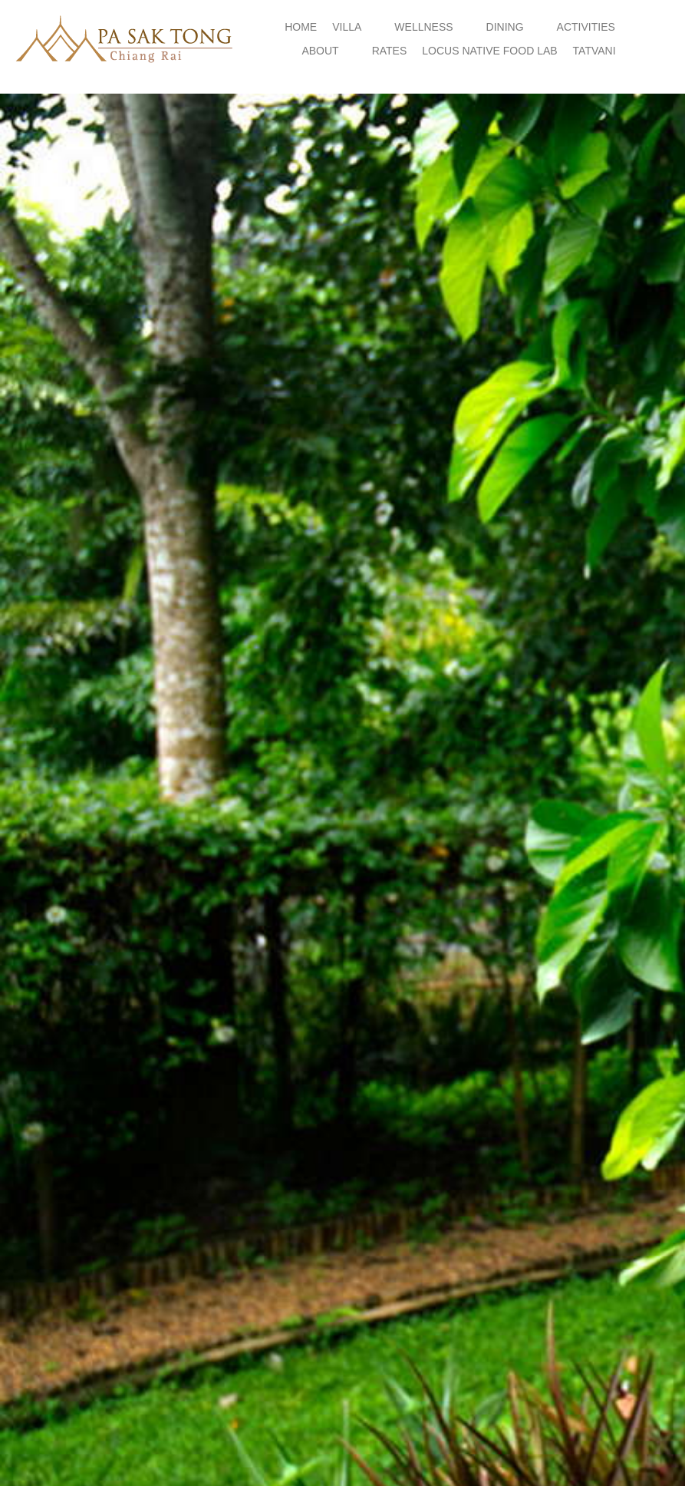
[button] (355, 27)
